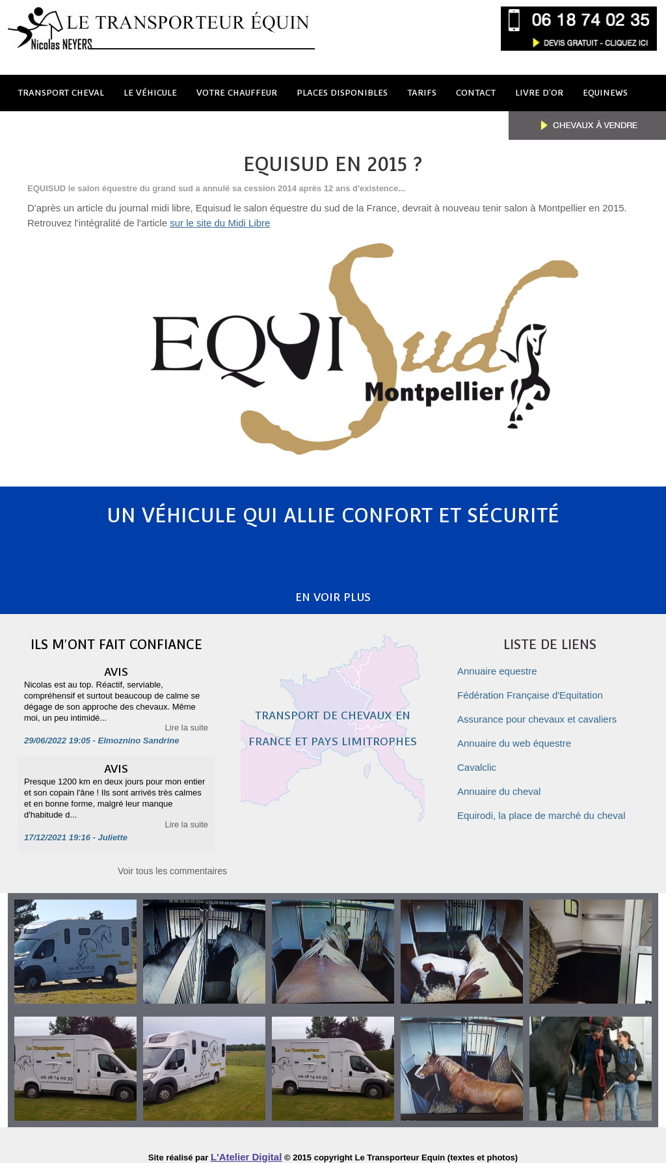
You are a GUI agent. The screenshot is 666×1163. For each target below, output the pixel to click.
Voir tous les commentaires (172, 863)
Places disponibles (342, 93)
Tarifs (421, 93)
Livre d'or (539, 93)
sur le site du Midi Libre (220, 222)
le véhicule (150, 93)
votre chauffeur (236, 93)
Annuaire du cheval (498, 784)
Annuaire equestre (497, 664)
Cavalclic (476, 760)
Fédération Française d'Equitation (530, 688)
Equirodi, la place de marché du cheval (541, 808)
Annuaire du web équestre (514, 736)
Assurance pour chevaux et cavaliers (537, 712)
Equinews (605, 93)
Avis (116, 662)
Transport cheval (61, 93)
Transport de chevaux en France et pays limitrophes (332, 734)
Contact (476, 93)
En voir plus (333, 590)
